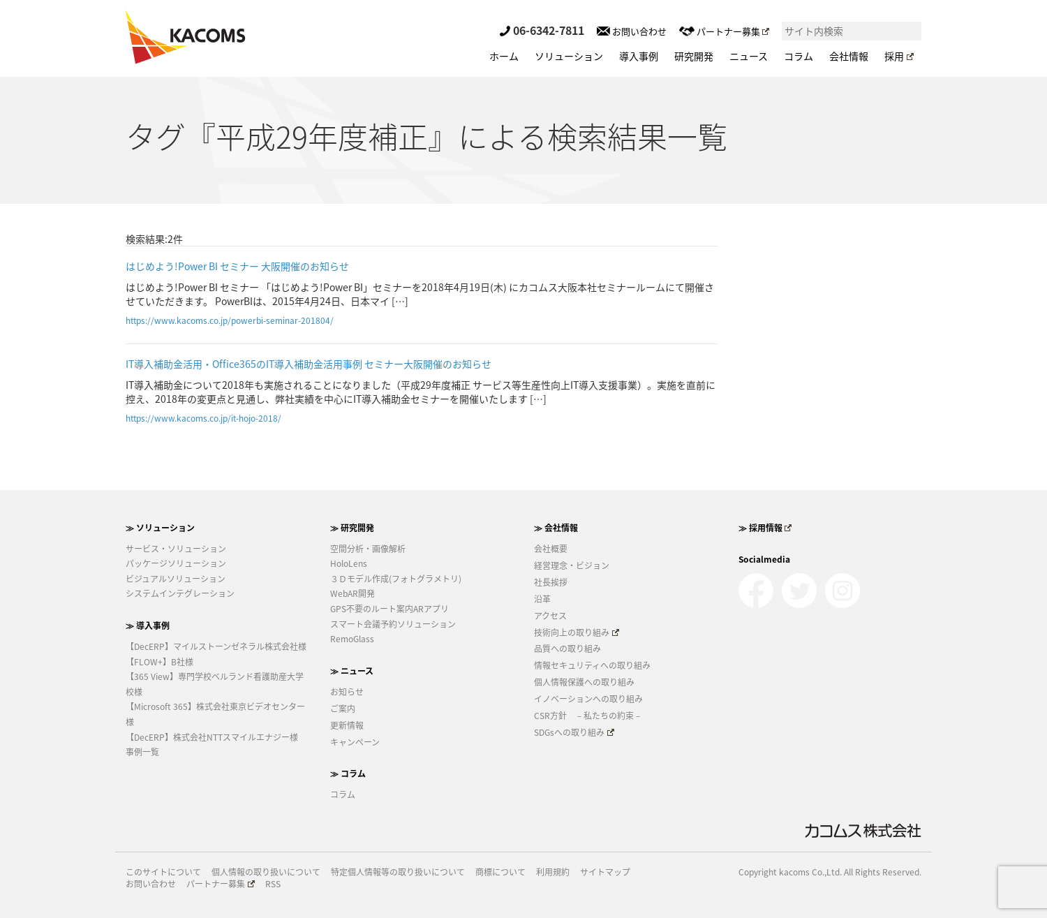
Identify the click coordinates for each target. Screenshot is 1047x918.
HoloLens (348, 563)
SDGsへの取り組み (574, 732)
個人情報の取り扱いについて (265, 872)
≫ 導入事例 (148, 625)
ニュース (748, 56)
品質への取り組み (567, 648)
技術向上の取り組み (576, 632)
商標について (500, 872)
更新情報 (347, 725)
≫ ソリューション (160, 527)
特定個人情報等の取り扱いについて (398, 872)
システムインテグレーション (180, 593)
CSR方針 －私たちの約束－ (588, 715)
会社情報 (848, 56)
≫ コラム (348, 773)
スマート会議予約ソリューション (393, 624)
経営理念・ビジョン (571, 565)
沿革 (542, 599)
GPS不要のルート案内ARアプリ (389, 608)
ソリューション (569, 56)
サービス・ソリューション (176, 548)
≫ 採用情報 (765, 527)
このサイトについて (163, 872)
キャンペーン (355, 742)
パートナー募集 (724, 31)
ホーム (504, 56)
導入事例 (638, 56)
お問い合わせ (632, 31)
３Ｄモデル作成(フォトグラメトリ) (395, 578)
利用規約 (553, 872)
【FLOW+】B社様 (159, 662)
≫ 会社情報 (556, 527)
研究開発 (693, 56)
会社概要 (550, 548)
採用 (899, 56)
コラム (798, 56)
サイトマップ (605, 872)
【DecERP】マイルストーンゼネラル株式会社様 (216, 646)
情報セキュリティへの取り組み (592, 665)
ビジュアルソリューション (175, 578)
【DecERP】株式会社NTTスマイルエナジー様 (212, 737)
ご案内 (342, 708)
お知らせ (347, 692)
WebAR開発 (352, 593)
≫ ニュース (351, 671)
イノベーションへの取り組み (588, 699)
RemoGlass (352, 638)
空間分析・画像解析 (368, 548)
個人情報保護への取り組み (584, 682)
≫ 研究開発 (352, 527)
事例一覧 (142, 752)
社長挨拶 (550, 582)
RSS (273, 884)
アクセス (550, 615)
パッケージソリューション (176, 563)
